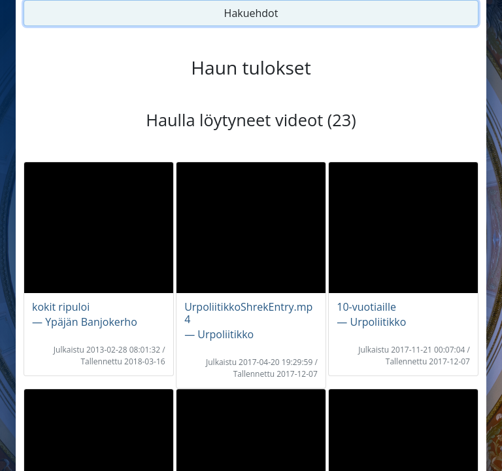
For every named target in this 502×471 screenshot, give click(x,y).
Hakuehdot (251, 13)
